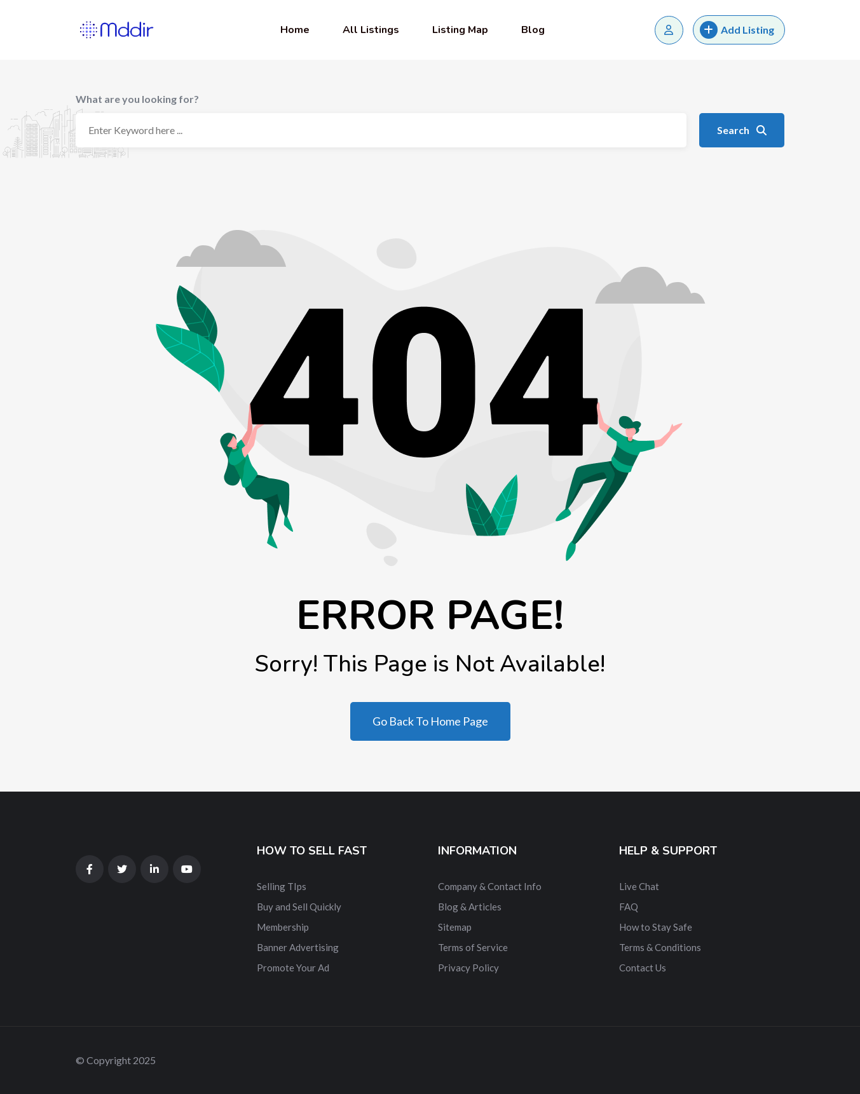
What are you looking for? (137, 99)
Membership (283, 927)
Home (295, 30)
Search (742, 130)
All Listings (371, 30)
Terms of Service (473, 947)
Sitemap (455, 927)
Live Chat (639, 886)
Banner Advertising (298, 947)
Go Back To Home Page (430, 721)
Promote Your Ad (293, 967)
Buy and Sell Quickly (299, 906)
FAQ (628, 906)
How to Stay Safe (655, 927)
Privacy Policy (468, 967)
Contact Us (642, 967)
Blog (533, 30)
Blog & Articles (470, 906)
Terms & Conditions (660, 947)
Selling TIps (281, 886)
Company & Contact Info (490, 886)
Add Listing (737, 30)
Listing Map (460, 30)
